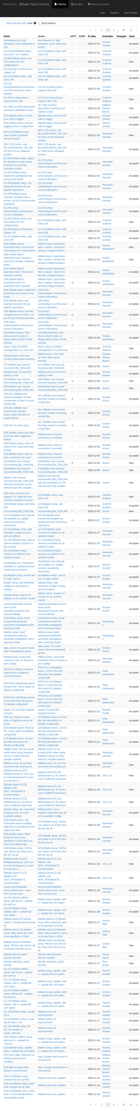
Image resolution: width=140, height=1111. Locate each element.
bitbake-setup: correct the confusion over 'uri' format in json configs (18, 660)
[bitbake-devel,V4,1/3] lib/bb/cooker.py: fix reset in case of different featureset (52, 775)
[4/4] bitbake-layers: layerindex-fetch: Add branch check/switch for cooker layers (19, 247)
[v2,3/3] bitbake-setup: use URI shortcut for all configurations (18, 222)
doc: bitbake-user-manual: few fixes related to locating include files (52, 399)
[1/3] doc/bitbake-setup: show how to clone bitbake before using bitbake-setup (19, 1094)
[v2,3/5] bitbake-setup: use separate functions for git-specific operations (18, 186)
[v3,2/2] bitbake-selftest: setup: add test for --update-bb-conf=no (18, 972)
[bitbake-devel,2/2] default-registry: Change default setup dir (19, 922)
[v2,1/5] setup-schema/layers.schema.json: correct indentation (53, 163)
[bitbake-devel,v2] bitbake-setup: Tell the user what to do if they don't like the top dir (19, 945)
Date (93, 36)
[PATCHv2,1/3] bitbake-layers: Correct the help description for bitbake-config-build (19, 701)
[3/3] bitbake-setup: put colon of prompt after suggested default (19, 436)
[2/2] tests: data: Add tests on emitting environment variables (19, 1058)
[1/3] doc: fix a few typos (16, 425)
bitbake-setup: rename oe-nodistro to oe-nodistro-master (52, 596)
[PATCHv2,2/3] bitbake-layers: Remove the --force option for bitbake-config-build (19, 686)
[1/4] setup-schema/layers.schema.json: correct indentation (53, 293)
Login (102, 12)
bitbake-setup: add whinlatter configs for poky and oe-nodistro (19, 586)
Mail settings (130, 12)
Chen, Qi (107, 775)
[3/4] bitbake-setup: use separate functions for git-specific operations (17, 304)
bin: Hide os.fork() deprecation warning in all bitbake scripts (51, 108)
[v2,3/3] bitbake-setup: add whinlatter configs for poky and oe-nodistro (18, 532)
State (132, 36)
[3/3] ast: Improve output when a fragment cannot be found (18, 720)
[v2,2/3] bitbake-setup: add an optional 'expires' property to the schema (19, 543)
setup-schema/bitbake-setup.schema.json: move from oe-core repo (17, 890)
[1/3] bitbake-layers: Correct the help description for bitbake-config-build (52, 720)
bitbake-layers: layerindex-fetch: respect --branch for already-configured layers (52, 247)
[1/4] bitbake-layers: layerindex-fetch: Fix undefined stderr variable (17, 282)
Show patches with (16, 23)
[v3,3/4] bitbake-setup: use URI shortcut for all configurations (18, 61)
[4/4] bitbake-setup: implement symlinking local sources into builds (20, 293)
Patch (7, 36)
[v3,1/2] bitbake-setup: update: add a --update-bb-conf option (18, 983)
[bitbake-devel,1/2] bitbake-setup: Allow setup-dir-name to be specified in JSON (52, 922)
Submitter (107, 36)
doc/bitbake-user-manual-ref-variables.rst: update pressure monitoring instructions (19, 566)
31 (131, 30)
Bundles (77, 4)
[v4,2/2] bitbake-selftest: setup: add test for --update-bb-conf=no (18, 901)
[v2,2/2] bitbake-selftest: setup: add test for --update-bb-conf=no (18, 993)
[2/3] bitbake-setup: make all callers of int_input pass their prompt (19, 446)
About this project (98, 4)
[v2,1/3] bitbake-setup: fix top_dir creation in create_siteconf (17, 1029)
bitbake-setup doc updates (52, 1078)
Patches (60, 4)
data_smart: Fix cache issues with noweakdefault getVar (52, 649)
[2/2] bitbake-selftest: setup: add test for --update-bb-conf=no (18, 1040)
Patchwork (10, 4)
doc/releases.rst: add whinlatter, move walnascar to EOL (19, 43)
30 (123, 30)
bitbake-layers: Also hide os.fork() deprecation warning (51, 357)
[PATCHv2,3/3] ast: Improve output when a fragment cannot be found (18, 672)
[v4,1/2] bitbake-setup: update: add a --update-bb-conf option (18, 911)
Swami (105, 366)
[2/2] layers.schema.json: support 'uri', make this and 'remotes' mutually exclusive (18, 496)
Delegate (121, 36)
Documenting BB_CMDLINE (19, 511)
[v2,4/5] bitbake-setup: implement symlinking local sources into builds (18, 176)
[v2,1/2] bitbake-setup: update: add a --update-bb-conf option (18, 1004)
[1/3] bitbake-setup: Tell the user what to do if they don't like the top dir (52, 825)
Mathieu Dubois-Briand (106, 108)
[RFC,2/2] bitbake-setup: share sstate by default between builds (16, 135)
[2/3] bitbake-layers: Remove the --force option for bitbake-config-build (19, 731)
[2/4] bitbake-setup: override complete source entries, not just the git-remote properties (19, 314)
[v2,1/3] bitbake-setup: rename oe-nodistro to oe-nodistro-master (51, 532)
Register (114, 12)
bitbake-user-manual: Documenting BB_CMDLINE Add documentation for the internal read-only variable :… (53, 482)
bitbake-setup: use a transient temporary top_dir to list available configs (19, 812)
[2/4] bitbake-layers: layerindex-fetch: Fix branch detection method (18, 272)
